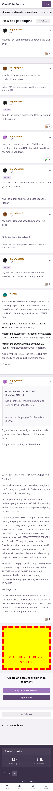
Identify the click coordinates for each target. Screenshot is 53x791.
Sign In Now (26, 697)
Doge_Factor (15, 136)
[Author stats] (50, 30)
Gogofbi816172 (16, 29)
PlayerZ (13, 293)
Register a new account (26, 690)
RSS (31, 781)
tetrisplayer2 (16, 67)
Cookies (22, 781)
